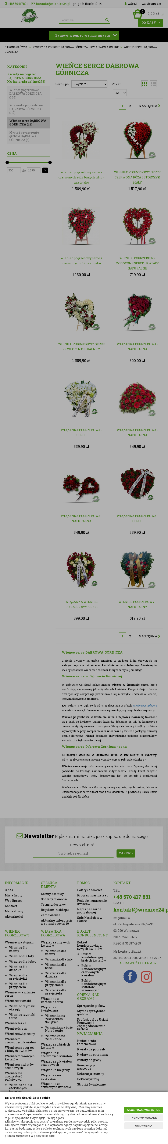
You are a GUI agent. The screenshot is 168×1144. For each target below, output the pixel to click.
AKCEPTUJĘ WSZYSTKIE (143, 1109)
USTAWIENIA (143, 1125)
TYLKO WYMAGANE (143, 1117)
